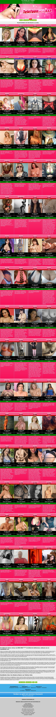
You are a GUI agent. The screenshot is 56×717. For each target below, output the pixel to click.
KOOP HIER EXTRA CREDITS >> (28, 2)
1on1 (33, 682)
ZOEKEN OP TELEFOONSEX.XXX (28, 699)
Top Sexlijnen (26, 20)
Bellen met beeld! (32, 20)
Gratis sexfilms (22, 682)
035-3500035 (8, 44)
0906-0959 (7, 42)
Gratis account (28, 682)
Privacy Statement (28, 703)
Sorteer (21, 20)
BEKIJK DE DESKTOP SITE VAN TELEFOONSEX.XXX (30, 701)
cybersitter (32, 713)
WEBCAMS (18, 701)
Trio (36, 682)
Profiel (7, 46)
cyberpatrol (26, 714)
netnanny (30, 714)
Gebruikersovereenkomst (28, 704)
